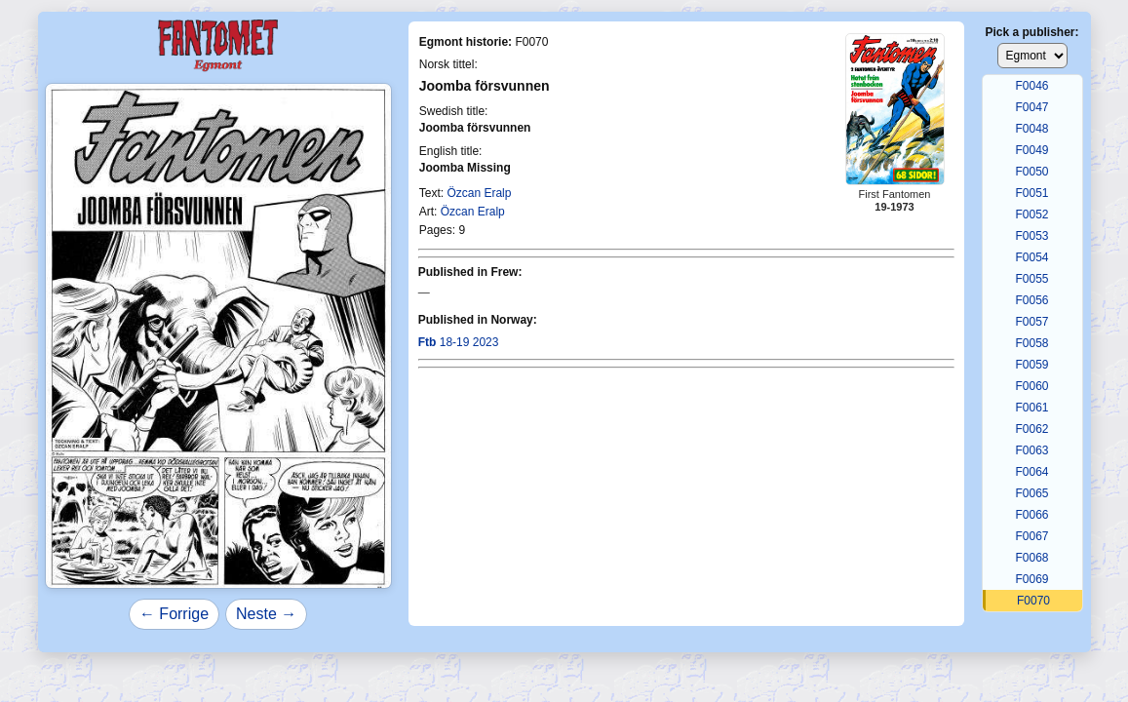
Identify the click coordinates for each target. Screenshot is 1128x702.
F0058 (1031, 343)
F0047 (1031, 107)
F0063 (1031, 450)
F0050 (1031, 171)
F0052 (1031, 214)
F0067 (1031, 536)
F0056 (1031, 300)
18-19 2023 (458, 342)
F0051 (1031, 193)
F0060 (1031, 386)
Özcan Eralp (479, 193)
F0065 (1031, 493)
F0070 (1033, 600)
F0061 (1031, 407)
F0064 (1031, 472)
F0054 (1031, 257)
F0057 (1031, 322)
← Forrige (174, 613)
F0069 (1031, 579)
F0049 (1031, 150)
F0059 (1031, 364)
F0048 (1031, 129)
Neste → (266, 613)
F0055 (1031, 279)
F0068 (1031, 558)
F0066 (1031, 515)
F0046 (1031, 86)
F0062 (1031, 429)
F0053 (1031, 236)
